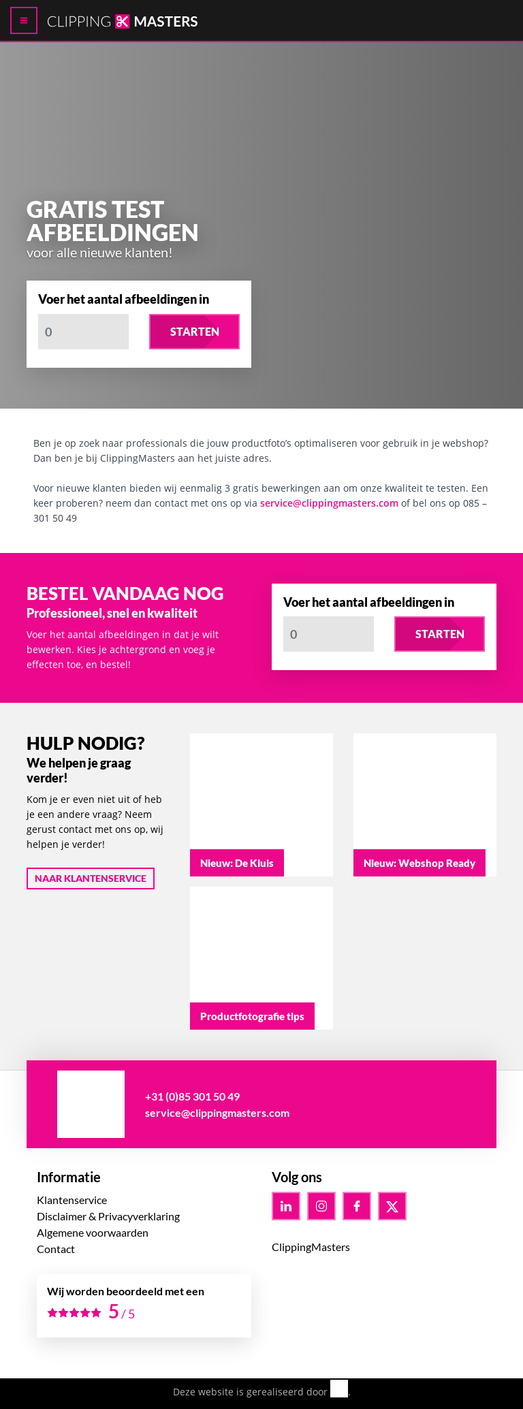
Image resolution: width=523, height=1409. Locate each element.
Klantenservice (72, 1199)
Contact (56, 1248)
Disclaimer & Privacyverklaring (108, 1215)
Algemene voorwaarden (92, 1232)
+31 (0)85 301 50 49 (192, 1096)
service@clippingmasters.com (329, 502)
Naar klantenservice (90, 878)
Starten (194, 331)
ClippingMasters (311, 1246)
